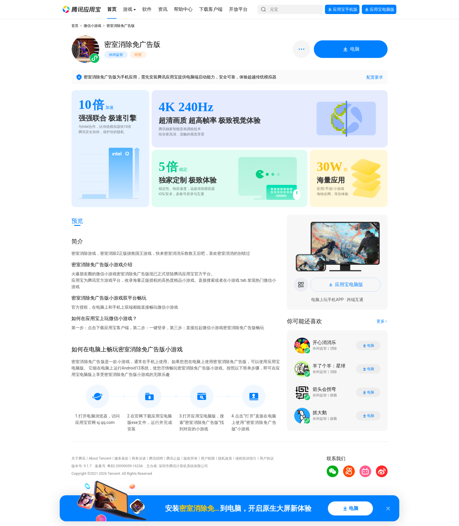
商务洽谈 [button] (139, 458)
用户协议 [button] (267, 458)
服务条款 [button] (121, 458)
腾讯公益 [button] (173, 458)
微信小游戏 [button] (92, 26)
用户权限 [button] (208, 458)
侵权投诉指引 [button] (245, 458)
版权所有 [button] (191, 458)
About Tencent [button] (100, 458)
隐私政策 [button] (225, 458)
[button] (82, 9)
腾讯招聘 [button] (156, 458)
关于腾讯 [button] (78, 458)
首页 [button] (74, 26)
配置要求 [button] (374, 77)
